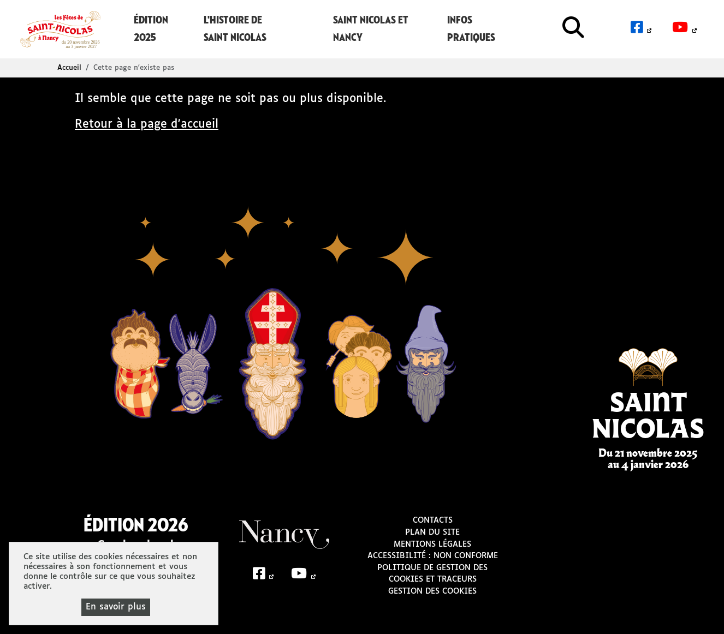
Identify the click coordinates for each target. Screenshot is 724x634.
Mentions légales (432, 544)
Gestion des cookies (432, 591)
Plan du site (432, 532)
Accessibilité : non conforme (432, 556)
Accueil (69, 67)
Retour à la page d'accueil (146, 124)
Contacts (433, 520)
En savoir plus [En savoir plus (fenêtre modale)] (116, 607)
